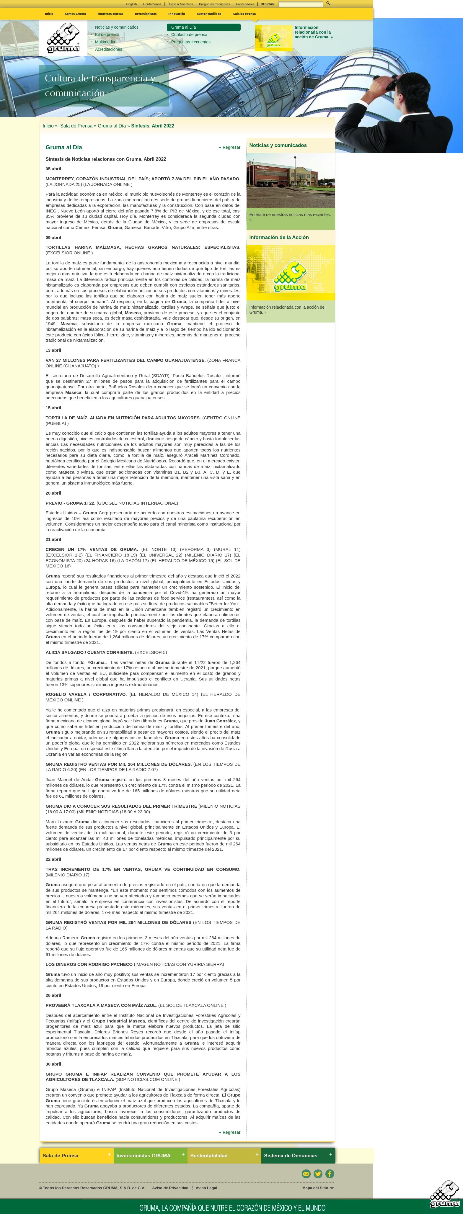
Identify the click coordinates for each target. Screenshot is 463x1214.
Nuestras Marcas (110, 13)
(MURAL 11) (227, 549)
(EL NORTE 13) (159, 549)
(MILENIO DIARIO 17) (208, 554)
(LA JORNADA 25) (64, 184)
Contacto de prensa (189, 34)
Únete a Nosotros (180, 4)
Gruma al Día (183, 27)
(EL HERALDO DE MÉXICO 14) (163, 694)
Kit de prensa (107, 34)
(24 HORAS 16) (100, 560)
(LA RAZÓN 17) (133, 560)
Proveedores (245, 4)
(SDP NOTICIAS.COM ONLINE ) (147, 1079)
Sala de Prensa (244, 13)
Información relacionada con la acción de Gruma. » (314, 32)
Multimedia (105, 42)
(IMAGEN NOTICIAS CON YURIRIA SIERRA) (179, 964)
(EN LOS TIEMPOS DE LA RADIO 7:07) (118, 769)
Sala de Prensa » (78, 125)
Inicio (49, 13)
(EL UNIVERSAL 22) (160, 554)
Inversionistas (145, 13)
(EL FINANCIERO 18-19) (111, 554)
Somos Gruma (75, 13)
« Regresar (229, 147)
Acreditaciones (108, 49)
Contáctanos (152, 4)
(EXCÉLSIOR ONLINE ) (69, 252)
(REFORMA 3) (195, 549)
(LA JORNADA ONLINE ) (108, 184)
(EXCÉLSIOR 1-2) (64, 554)
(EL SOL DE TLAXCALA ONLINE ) (192, 1005)
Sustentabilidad (209, 13)
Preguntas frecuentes (214, 4)
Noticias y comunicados (116, 27)
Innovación (176, 13)
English (131, 4)
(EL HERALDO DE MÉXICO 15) (182, 560)
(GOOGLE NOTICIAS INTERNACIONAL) (137, 502)
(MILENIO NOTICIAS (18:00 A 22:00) (113, 811)
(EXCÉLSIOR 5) (151, 652)
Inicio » (51, 125)
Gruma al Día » (114, 125)
